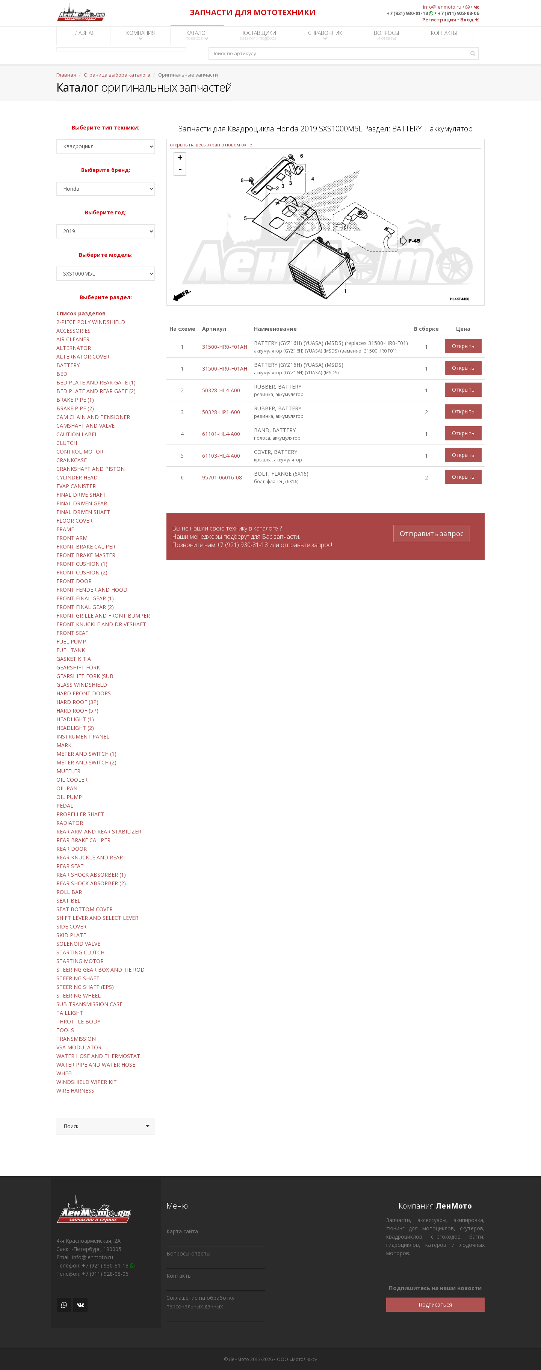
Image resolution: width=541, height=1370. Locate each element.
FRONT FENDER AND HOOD (91, 589)
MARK (63, 745)
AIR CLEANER (72, 339)
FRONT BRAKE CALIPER (85, 546)
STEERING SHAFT (78, 978)
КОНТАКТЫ (444, 35)
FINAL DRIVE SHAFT (81, 494)
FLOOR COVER (74, 520)
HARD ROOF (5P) (77, 710)
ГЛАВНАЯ (84, 35)
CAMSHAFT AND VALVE (85, 425)
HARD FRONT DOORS (83, 693)
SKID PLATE (71, 935)
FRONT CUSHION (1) (81, 563)
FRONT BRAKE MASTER (85, 555)
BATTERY (68, 365)
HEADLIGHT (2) (75, 727)
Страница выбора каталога (117, 74)
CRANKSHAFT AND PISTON (90, 468)
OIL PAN (66, 788)
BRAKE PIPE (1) (75, 399)
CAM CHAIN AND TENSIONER (93, 416)
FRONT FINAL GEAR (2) (85, 606)
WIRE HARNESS (75, 1090)
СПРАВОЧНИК (325, 35)
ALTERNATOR (73, 347)
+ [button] (180, 158)
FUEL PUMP (71, 641)
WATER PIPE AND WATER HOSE (95, 1064)
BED (61, 373)
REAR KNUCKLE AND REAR (89, 857)
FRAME (65, 529)
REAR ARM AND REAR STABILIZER (98, 831)
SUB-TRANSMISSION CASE (89, 1004)
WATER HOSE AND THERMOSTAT (98, 1056)
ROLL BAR (69, 891)
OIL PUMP (69, 796)
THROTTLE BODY (78, 1021)
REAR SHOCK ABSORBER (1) (91, 874)
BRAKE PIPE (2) (75, 408)
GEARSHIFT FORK (78, 667)
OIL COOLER (72, 779)
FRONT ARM (72, 537)
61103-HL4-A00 (221, 455)
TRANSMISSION (76, 1038)
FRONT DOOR (74, 581)
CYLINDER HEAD (77, 477)
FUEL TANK (70, 650)
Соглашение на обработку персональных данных (200, 1302)
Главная (66, 74)
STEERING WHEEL (78, 995)
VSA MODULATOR (78, 1047)
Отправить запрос (432, 532)
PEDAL (64, 805)
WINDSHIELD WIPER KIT (86, 1081)
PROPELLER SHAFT (80, 814)
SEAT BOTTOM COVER (84, 909)
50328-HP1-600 (221, 412)
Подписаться (435, 1304)
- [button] (180, 169)
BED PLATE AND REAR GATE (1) (96, 382)
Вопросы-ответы (188, 1253)
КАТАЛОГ (197, 35)
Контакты (179, 1275)
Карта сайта (182, 1231)
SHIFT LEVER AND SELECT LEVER (97, 917)
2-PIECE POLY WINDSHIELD (90, 322)
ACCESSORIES (73, 330)
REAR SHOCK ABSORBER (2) (91, 883)
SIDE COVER (71, 926)
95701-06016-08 (222, 477)
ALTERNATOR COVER (82, 356)
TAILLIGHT (69, 1012)
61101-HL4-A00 (221, 433)
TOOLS (65, 1030)
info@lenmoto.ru (442, 6)
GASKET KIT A (73, 658)
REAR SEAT (70, 866)
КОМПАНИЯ (140, 35)
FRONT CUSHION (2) (81, 572)
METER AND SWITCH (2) (86, 762)
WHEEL (65, 1073)
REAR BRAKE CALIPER (83, 840)
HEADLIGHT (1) (75, 719)
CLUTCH (66, 442)
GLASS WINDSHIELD (81, 684)
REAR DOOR (71, 848)
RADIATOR (69, 822)
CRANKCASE (71, 460)
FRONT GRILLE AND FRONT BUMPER (103, 615)
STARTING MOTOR (80, 961)
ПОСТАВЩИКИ (258, 35)
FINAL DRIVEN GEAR (81, 503)
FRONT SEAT (72, 632)
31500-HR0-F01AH (224, 346)
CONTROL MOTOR (79, 451)
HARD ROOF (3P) (77, 701)
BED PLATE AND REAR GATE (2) (96, 391)
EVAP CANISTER (76, 486)
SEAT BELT (70, 900)
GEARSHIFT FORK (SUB (84, 676)
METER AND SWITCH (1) (86, 753)
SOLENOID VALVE (78, 943)
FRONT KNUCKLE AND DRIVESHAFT (101, 624)
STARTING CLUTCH (80, 952)
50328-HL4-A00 (221, 390)
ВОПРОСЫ (386, 35)
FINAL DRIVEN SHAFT (83, 511)
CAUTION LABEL (77, 434)
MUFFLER (68, 771)
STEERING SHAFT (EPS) (85, 986)
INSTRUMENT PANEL (82, 736)
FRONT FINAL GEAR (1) (85, 598)
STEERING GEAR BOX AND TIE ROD (100, 969)
